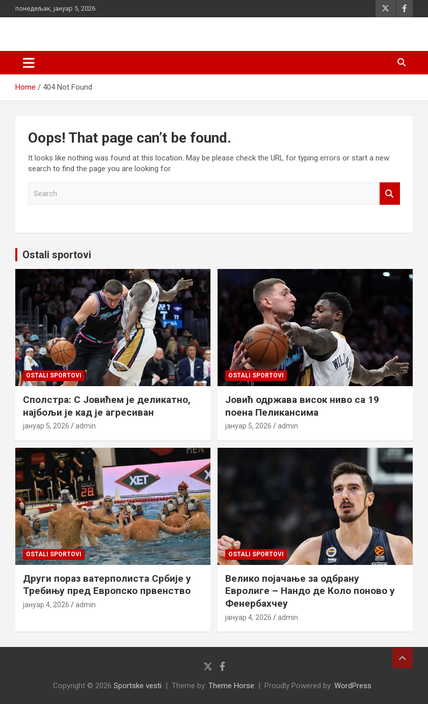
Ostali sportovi (56, 255)
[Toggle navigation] (28, 62)
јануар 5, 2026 (46, 426)
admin (85, 426)
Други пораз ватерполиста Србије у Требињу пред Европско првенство (107, 585)
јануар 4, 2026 (46, 605)
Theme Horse (231, 685)
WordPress (352, 685)
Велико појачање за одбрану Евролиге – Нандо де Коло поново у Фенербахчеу (310, 591)
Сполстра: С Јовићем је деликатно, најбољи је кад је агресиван (107, 406)
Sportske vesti (138, 685)
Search (390, 193)
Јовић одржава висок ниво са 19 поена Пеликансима (302, 406)
